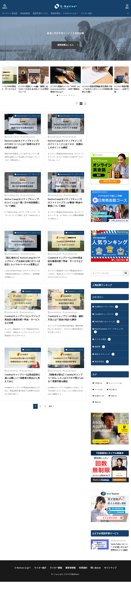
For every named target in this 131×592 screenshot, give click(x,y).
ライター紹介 (92, 13)
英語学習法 (59, 13)
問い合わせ (96, 578)
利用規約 (83, 578)
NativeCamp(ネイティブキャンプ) (28, 120)
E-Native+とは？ (75, 13)
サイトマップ (110, 578)
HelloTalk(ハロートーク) (108, 326)
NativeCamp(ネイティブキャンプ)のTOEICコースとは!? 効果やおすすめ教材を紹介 (23, 148)
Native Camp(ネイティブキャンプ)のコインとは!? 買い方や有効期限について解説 (22, 207)
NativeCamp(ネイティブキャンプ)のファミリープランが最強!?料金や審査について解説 (66, 207)
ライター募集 (56, 578)
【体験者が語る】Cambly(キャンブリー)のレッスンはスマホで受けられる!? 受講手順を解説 (66, 387)
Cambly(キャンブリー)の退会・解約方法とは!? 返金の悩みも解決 (65, 327)
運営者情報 (70, 578)
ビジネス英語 (103, 345)
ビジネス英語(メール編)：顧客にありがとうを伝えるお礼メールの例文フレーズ (33, 89)
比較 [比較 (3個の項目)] (114, 402)
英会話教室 (26, 13)
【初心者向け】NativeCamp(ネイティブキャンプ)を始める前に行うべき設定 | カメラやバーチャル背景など (22, 268)
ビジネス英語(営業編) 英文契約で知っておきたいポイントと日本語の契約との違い (97, 89)
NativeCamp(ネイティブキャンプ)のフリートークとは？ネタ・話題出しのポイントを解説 (66, 148)
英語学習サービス (43, 13)
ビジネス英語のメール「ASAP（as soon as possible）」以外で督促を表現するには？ (64, 89)
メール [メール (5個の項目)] (98, 396)
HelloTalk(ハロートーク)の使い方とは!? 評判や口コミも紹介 (119, 555)
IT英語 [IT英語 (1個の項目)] (98, 390)
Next (50, 416)
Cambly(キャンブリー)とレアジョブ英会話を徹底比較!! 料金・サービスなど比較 (22, 328)
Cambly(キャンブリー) (75, 238)
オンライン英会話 (10, 13)
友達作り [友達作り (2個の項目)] (99, 402)
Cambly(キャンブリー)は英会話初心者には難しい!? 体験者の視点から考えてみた (22, 387)
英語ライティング (105, 360)
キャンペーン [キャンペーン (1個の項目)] (115, 390)
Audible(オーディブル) (107, 311)
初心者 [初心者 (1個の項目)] (113, 396)
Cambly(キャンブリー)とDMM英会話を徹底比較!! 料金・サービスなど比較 (65, 266)
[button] (5, 78)
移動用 (100, 352)
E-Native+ (74, 584)
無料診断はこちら (65, 45)
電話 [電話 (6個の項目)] (98, 409)
